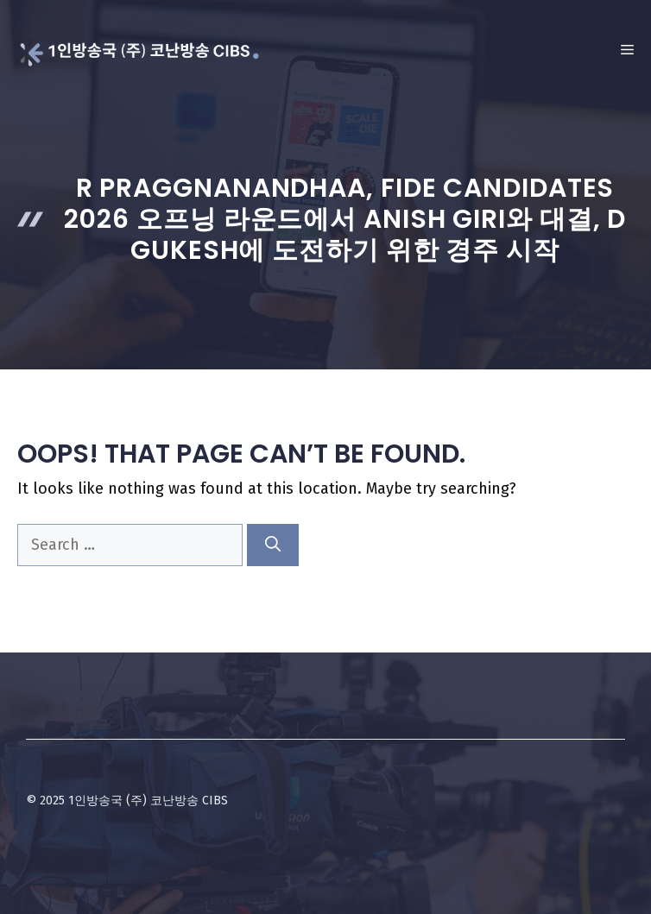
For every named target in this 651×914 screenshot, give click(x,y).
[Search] (273, 545)
